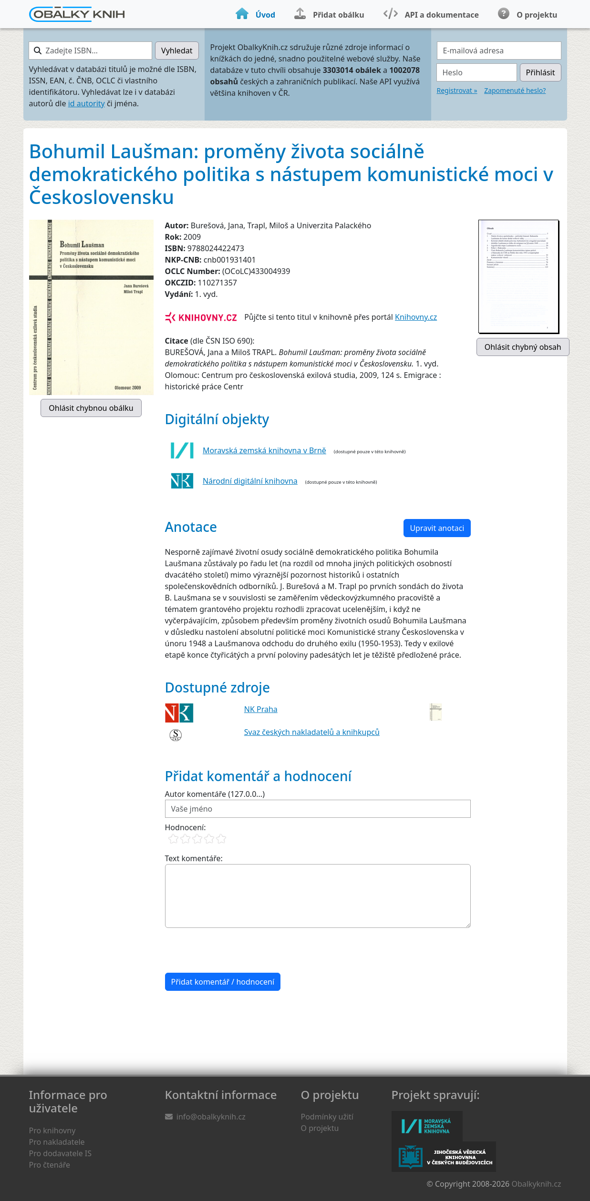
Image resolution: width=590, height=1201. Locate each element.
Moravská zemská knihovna (427, 1126)
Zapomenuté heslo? (515, 90)
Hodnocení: (185, 827)
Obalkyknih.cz (536, 1184)
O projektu (320, 1128)
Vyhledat (176, 50)
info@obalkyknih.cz (211, 1116)
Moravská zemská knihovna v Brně (264, 450)
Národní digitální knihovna (250, 481)
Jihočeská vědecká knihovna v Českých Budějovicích (444, 1156)
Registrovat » (457, 90)
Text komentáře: (194, 858)
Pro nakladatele (57, 1142)
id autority (86, 103)
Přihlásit (540, 72)
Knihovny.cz (416, 317)
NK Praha (261, 709)
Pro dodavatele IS (60, 1153)
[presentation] (237, 950)
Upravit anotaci (437, 528)
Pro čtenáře (49, 1165)
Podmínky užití (327, 1116)
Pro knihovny (52, 1130)
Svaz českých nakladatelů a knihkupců (312, 732)
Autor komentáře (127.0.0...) (215, 794)
